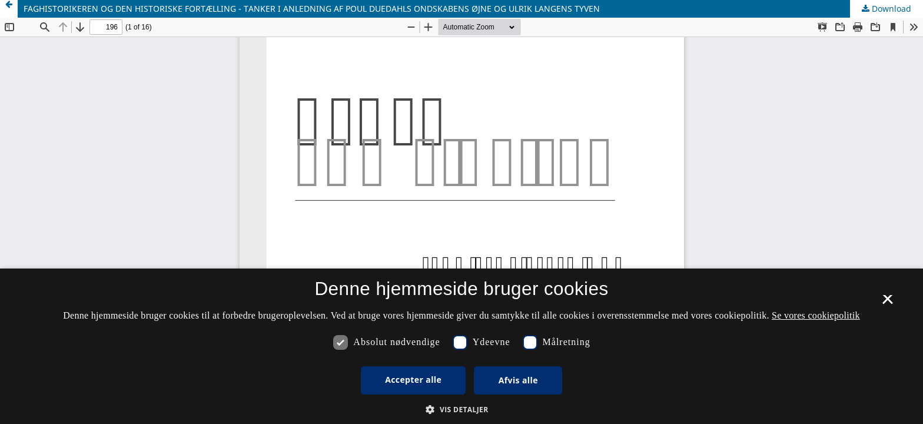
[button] (461, 409)
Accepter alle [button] (413, 379)
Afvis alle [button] (518, 380)
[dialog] (461, 346)
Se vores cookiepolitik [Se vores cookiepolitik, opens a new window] (816, 315)
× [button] (887, 303)
